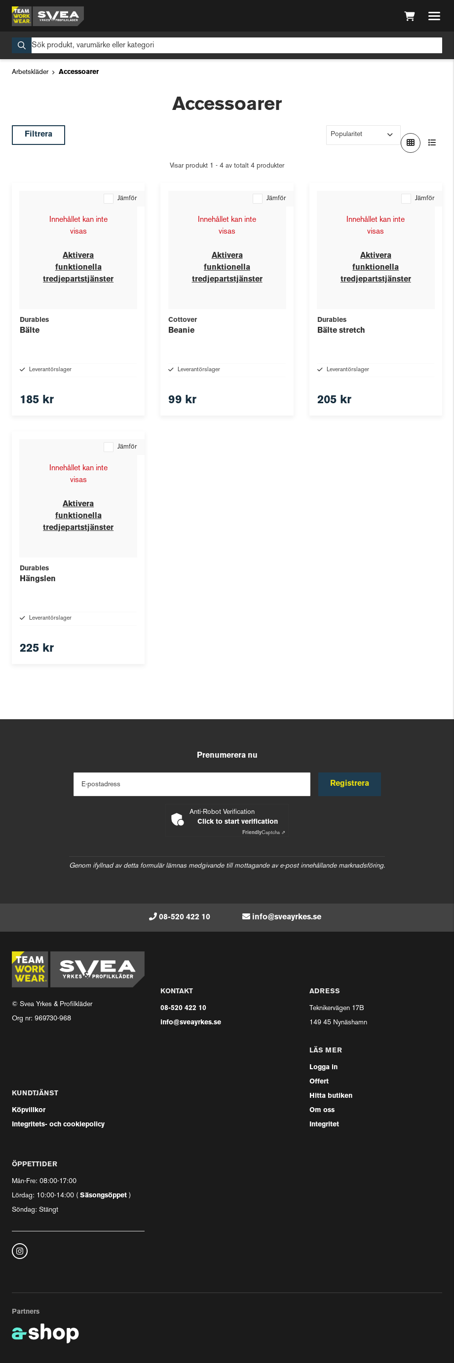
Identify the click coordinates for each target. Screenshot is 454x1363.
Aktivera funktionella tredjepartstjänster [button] (78, 267)
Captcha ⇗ (263, 833)
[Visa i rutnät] (410, 143)
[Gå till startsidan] (48, 16)
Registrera (349, 783)
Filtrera (38, 134)
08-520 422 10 (184, 917)
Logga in (323, 1067)
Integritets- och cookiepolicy (58, 1124)
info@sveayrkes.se (286, 917)
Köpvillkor (28, 1110)
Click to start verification (237, 822)
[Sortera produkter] (363, 135)
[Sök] (227, 45)
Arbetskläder (30, 72)
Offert (319, 1082)
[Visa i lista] (432, 143)
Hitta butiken (330, 1096)
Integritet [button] (324, 1124)
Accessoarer (79, 72)
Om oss (322, 1110)
